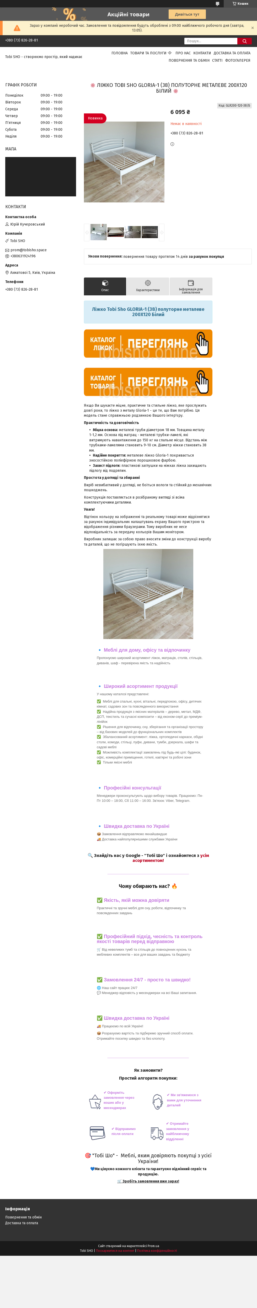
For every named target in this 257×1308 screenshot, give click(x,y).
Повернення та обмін (189, 60)
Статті (217, 60)
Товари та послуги (148, 53)
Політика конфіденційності (157, 1251)
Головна (119, 53)
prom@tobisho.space (28, 250)
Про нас (183, 53)
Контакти (202, 53)
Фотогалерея (237, 60)
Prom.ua (153, 1246)
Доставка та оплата (232, 53)
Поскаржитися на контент (115, 1251)
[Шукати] (244, 41)
